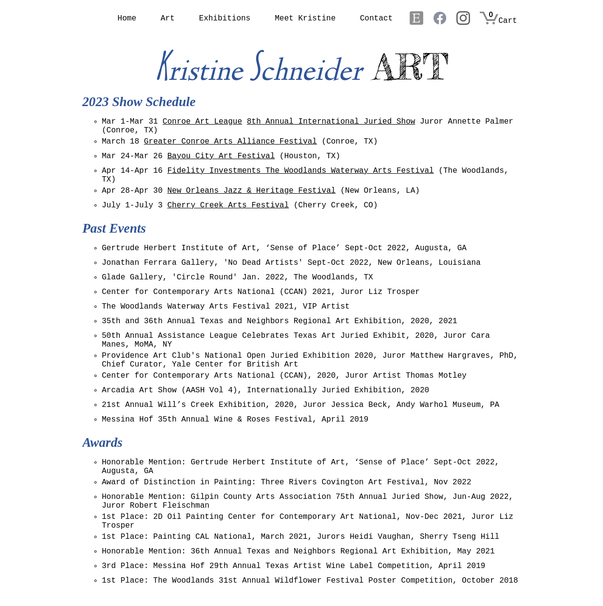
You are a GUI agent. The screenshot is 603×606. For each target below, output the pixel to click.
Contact (376, 18)
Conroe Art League (202, 121)
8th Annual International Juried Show (331, 121)
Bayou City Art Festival (221, 156)
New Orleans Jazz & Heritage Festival (251, 190)
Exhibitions (225, 18)
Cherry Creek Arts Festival (228, 205)
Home (126, 18)
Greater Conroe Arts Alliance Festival (230, 141)
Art (168, 18)
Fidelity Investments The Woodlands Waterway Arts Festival (300, 170)
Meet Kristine (305, 18)
